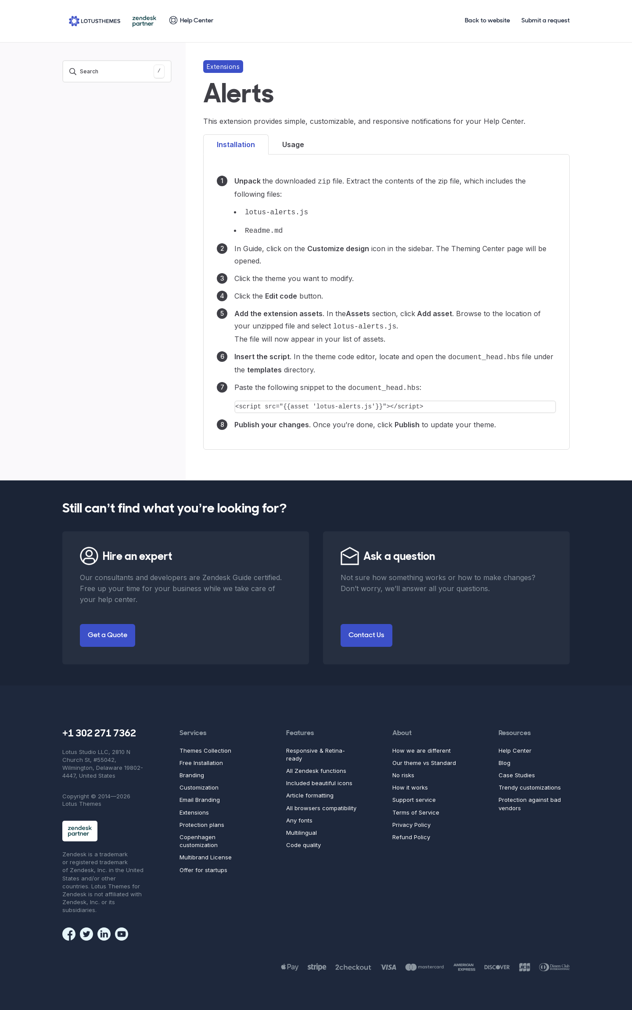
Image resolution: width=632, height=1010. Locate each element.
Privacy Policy (411, 819)
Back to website (487, 21)
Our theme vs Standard (424, 757)
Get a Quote (107, 630)
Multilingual (301, 827)
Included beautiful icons (319, 777)
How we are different (421, 745)
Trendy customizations (530, 782)
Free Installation (201, 757)
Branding (192, 769)
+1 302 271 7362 (99, 729)
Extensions (194, 807)
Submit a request (545, 21)
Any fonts (299, 815)
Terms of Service (415, 807)
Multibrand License (206, 851)
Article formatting (310, 790)
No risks (403, 769)
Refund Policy (411, 831)
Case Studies (517, 769)
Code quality (303, 839)
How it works (410, 782)
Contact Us (366, 630)
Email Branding (200, 794)
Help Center (515, 745)
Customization (199, 782)
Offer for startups (203, 864)
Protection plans (202, 819)
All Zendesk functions (316, 765)
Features (300, 728)
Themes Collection (205, 745)
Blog (504, 757)
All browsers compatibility (321, 802)
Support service (414, 794)
